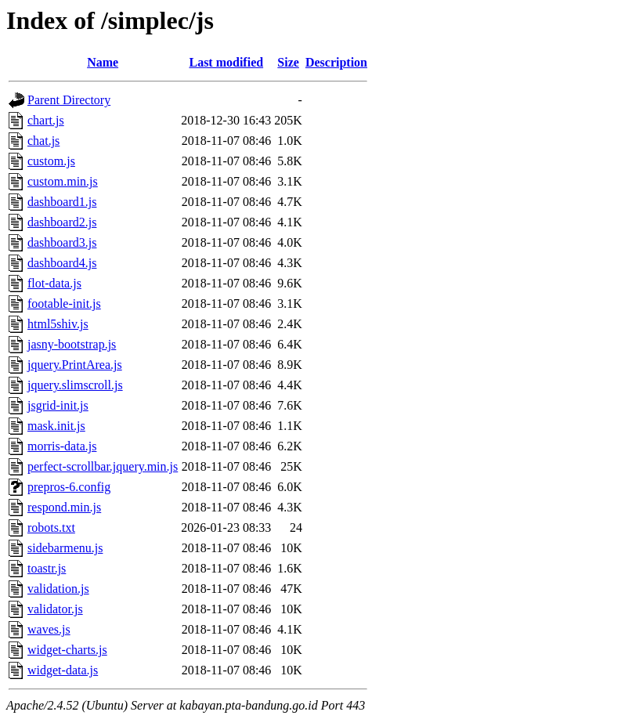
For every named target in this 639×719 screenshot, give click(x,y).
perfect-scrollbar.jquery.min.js (102, 466)
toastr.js (46, 568)
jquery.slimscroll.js (75, 385)
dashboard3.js (61, 242)
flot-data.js (54, 283)
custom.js (51, 161)
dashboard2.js (61, 222)
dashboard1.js (61, 201)
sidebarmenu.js (65, 548)
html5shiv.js (57, 324)
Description (336, 62)
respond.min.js (64, 507)
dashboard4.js (61, 262)
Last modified (226, 62)
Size (288, 62)
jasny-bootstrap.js (71, 344)
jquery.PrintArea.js (74, 364)
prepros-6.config (68, 486)
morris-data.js (61, 446)
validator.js (55, 609)
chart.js (45, 120)
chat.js (43, 140)
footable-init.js (64, 303)
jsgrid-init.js (57, 405)
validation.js (58, 588)
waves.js (48, 629)
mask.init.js (56, 425)
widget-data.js (62, 670)
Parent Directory (68, 100)
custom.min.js (62, 181)
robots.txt (51, 527)
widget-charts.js (67, 649)
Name (102, 62)
